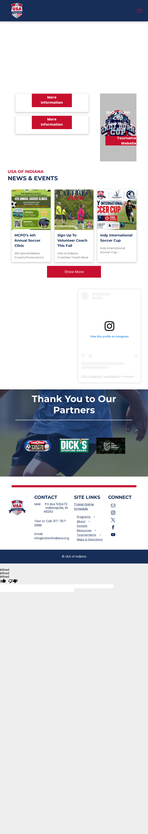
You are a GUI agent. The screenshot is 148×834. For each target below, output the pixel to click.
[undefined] (13, 581)
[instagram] (113, 513)
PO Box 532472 (56, 504)
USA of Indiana (90, 376)
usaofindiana (111, 376)
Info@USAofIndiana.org (51, 538)
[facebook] (113, 528)
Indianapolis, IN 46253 (56, 510)
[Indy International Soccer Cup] (116, 210)
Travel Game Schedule (84, 506)
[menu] (140, 11)
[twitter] (113, 520)
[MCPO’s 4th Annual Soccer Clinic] (31, 210)
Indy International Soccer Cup (116, 238)
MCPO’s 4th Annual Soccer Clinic (27, 240)
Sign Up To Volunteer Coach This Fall (72, 240)
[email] (113, 506)
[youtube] (113, 535)
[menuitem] (91, 517)
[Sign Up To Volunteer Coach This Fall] (74, 210)
